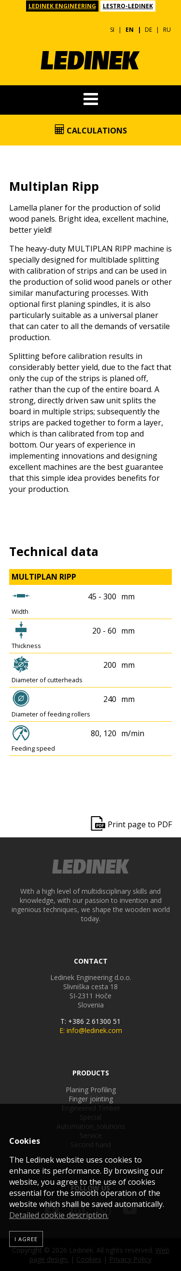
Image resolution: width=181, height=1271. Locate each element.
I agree (26, 1239)
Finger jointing (91, 1098)
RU (167, 30)
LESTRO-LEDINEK (128, 6)
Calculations (91, 130)
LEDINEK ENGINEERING (62, 6)
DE (148, 30)
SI (112, 30)
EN (129, 30)
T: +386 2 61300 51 (90, 1021)
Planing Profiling (91, 1089)
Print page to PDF (140, 824)
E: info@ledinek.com (90, 1030)
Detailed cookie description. (59, 1215)
